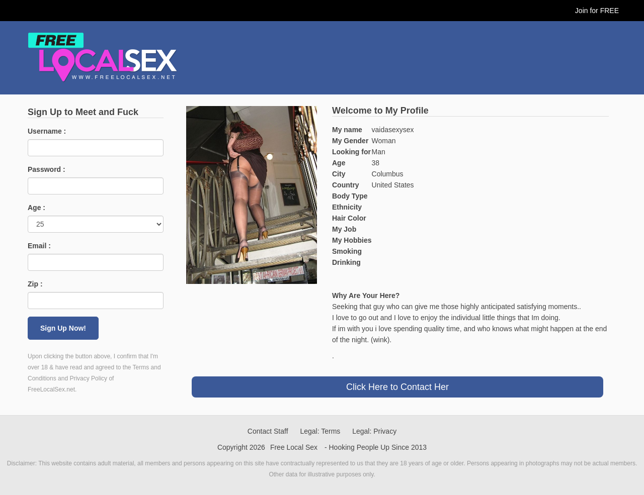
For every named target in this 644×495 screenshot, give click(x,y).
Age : (36, 208)
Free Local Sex (293, 447)
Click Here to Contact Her (397, 387)
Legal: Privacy (374, 431)
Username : (47, 131)
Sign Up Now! (63, 328)
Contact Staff (268, 431)
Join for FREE (597, 11)
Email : (39, 246)
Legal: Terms (320, 431)
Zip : (35, 284)
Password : (46, 169)
